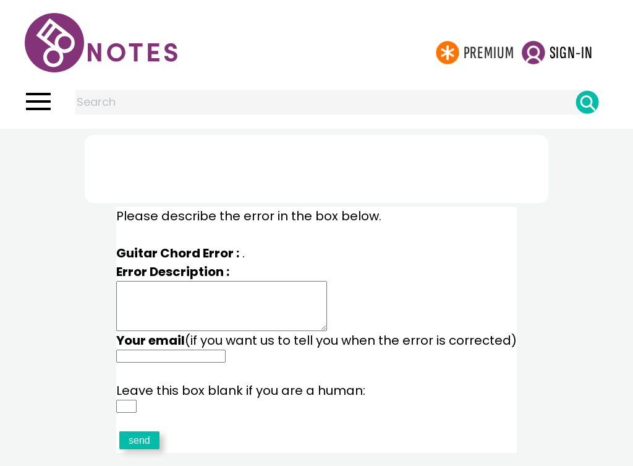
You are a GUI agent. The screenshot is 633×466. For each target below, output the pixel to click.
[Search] (587, 102)
